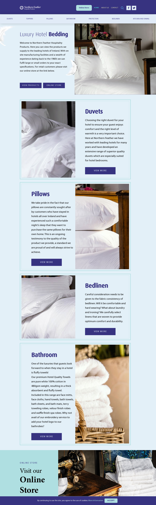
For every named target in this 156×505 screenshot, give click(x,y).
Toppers (29, 19)
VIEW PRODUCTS (30, 85)
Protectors (94, 19)
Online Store (84, 8)
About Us (105, 8)
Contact (114, 8)
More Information (95, 501)
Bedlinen (116, 19)
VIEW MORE (100, 171)
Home (96, 8)
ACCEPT (111, 501)
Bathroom (70, 19)
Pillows (49, 19)
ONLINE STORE (54, 85)
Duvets (10, 19)
